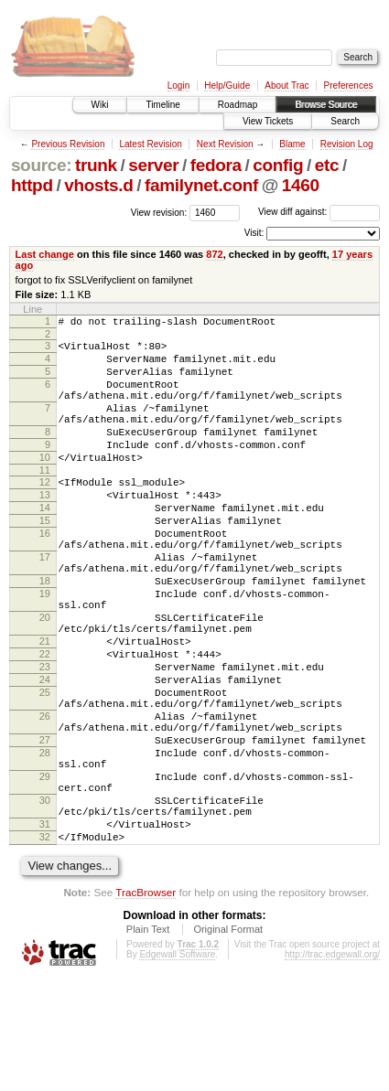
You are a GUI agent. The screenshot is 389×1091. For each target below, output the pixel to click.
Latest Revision (150, 144)
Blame (292, 144)
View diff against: (319, 212)
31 (44, 930)
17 (44, 603)
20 (44, 677)
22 (44, 722)
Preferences (348, 85)
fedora (216, 165)
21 (44, 706)
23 (44, 738)
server (153, 165)
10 (44, 484)
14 (44, 543)
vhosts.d (98, 185)
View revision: (159, 212)
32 (44, 946)
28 (44, 843)
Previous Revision (67, 144)
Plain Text (148, 1041)
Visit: (254, 233)
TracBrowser (145, 1005)
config (278, 165)
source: (41, 165)
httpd (32, 185)
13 (44, 527)
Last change (45, 254)
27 (44, 827)
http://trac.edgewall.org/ (332, 1067)
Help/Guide (227, 85)
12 (44, 512)
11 (44, 500)
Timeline (162, 105)
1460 (300, 185)
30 (44, 901)
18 (44, 632)
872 (214, 254)
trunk (96, 165)
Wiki (100, 105)
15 (44, 558)
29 (44, 872)
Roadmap (237, 105)
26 (44, 798)
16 (44, 574)
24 (44, 753)
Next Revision (225, 144)
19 (44, 648)
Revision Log (346, 144)
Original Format (228, 1041)
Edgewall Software (177, 1067)
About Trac (286, 85)
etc (327, 165)
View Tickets (268, 121)
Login (178, 85)
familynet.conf (201, 185)
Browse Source (326, 105)
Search (345, 121)
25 (44, 769)
